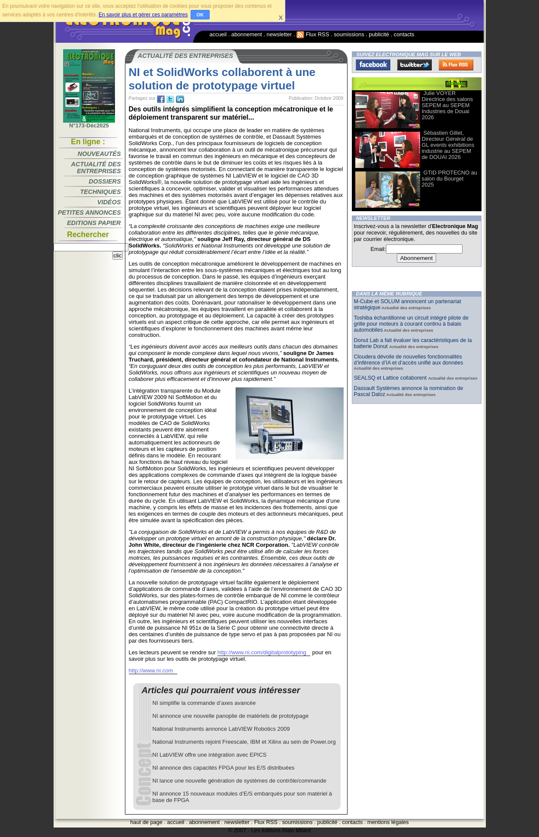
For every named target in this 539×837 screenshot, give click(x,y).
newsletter (279, 34)
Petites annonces (89, 212)
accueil (218, 34)
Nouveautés (99, 153)
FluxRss (456, 64)
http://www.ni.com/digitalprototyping (261, 652)
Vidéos (109, 202)
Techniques (100, 191)
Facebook (373, 64)
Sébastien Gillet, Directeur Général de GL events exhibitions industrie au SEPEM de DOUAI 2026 (448, 145)
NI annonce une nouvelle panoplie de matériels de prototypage (231, 716)
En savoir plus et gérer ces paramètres (143, 15)
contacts (404, 34)
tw (170, 99)
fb (160, 99)
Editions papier (94, 222)
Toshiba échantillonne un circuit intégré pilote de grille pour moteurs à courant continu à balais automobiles (411, 324)
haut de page (146, 822)
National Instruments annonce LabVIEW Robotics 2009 (221, 729)
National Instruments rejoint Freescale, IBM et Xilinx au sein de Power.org (244, 742)
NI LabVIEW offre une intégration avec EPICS (210, 754)
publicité (379, 34)
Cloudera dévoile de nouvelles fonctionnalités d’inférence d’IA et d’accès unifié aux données (408, 360)
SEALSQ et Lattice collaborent (391, 378)
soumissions (349, 34)
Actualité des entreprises (96, 167)
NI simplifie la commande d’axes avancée (204, 703)
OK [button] (200, 14)
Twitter (414, 64)
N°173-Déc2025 (89, 123)
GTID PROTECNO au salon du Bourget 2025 (449, 178)
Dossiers (105, 181)
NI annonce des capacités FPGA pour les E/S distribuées (224, 767)
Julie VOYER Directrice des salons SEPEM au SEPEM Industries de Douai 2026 (447, 105)
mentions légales (388, 822)
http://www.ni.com (151, 670)
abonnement (246, 34)
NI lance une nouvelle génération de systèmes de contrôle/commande (240, 780)
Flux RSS (313, 34)
